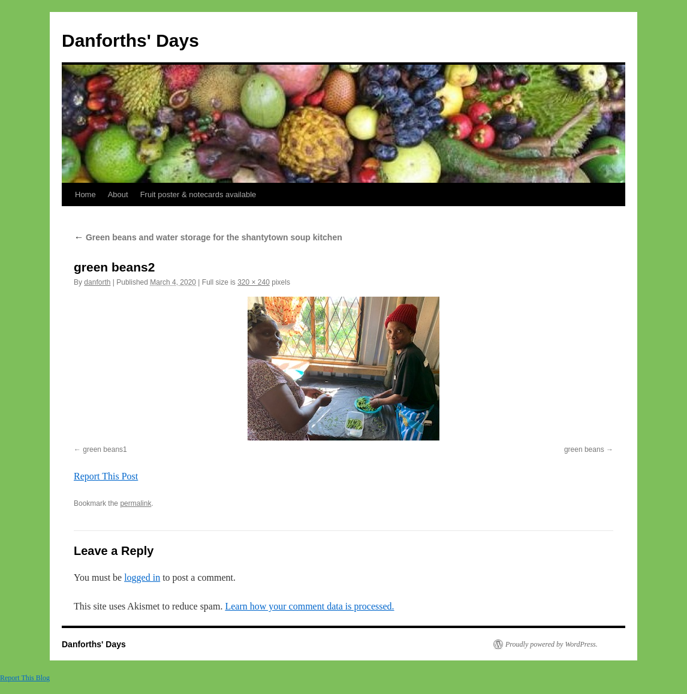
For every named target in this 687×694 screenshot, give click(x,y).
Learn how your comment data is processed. (309, 606)
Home (85, 194)
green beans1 (104, 449)
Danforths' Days (130, 40)
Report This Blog (25, 678)
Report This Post (106, 476)
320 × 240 (253, 282)
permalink (135, 503)
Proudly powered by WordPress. (551, 644)
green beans (584, 449)
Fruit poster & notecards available (198, 194)
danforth (97, 282)
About (118, 194)
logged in (142, 577)
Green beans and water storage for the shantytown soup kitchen (208, 237)
